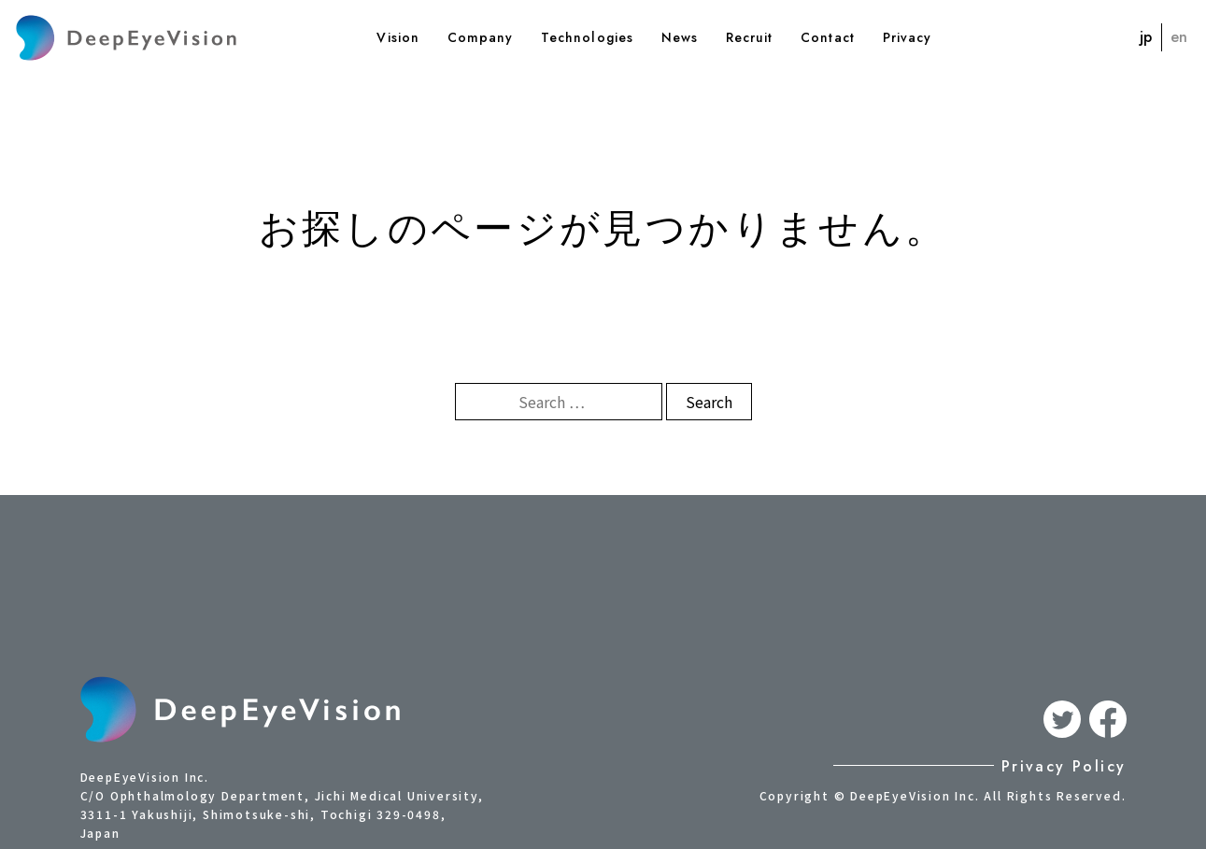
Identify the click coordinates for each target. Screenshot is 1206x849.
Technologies (587, 37)
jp (1146, 37)
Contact (827, 37)
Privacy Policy (1064, 766)
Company (480, 37)
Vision (397, 37)
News (679, 37)
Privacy (907, 37)
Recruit (749, 37)
